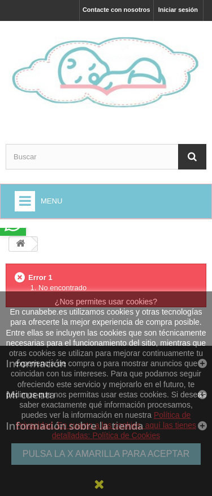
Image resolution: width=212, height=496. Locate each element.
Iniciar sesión (178, 9)
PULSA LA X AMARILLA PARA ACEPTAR (106, 454)
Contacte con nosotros (116, 9)
